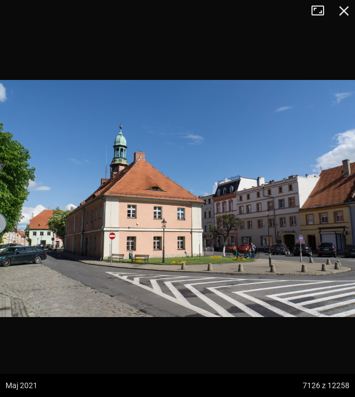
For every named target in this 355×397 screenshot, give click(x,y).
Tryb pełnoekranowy (322, 11)
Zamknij (344, 11)
